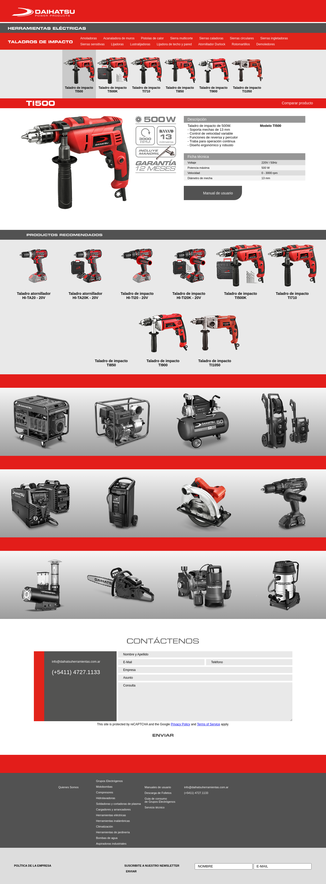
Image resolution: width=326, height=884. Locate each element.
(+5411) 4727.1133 (196, 792)
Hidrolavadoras (105, 798)
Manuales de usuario (156, 787)
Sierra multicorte (181, 38)
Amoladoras (88, 38)
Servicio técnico (154, 807)
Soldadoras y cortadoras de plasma (112, 803)
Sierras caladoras (211, 38)
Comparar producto (297, 103)
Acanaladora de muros (119, 38)
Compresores (104, 792)
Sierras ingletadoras (274, 38)
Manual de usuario (218, 193)
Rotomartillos (241, 44)
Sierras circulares (242, 38)
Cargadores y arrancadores (112, 809)
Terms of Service (208, 724)
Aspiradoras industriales (111, 843)
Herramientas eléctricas (111, 815)
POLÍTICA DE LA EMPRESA (32, 865)
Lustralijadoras (140, 44)
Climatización (104, 826)
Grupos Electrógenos (109, 781)
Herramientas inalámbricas (112, 820)
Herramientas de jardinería (112, 832)
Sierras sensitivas (92, 44)
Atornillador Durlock (211, 44)
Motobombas (104, 786)
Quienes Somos (68, 787)
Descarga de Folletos (156, 792)
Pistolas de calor (152, 38)
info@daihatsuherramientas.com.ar (76, 661)
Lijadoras (117, 44)
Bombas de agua (107, 837)
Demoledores (265, 44)
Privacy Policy (180, 724)
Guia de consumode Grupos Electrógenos (156, 800)
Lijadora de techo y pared (174, 44)
